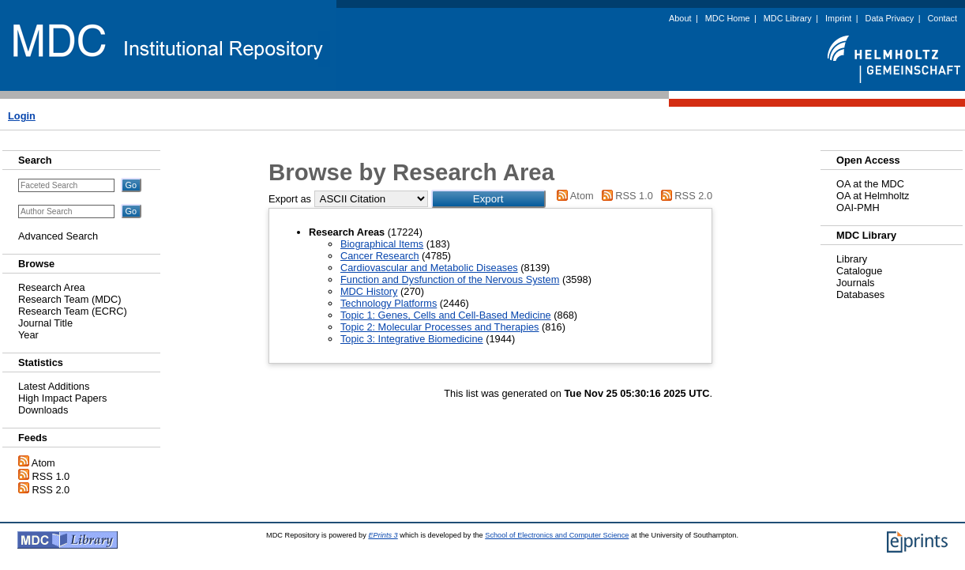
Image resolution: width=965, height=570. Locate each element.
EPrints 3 (382, 535)
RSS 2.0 (51, 490)
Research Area (51, 287)
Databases (860, 294)
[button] (488, 199)
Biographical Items (381, 244)
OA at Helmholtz (872, 196)
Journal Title (45, 323)
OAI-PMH (858, 207)
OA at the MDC (870, 184)
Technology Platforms (388, 303)
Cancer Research (379, 256)
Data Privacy (889, 18)
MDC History (369, 291)
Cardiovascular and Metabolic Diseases (429, 268)
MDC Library (788, 18)
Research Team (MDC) (70, 299)
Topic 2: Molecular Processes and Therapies (439, 327)
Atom (43, 463)
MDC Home (727, 18)
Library (851, 259)
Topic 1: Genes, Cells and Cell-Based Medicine (445, 315)
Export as (289, 199)
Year (28, 335)
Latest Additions (53, 386)
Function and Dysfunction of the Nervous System (449, 279)
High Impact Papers (62, 398)
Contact (942, 18)
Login (22, 116)
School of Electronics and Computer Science (557, 535)
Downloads (43, 410)
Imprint (838, 18)
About (680, 18)
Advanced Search (58, 236)
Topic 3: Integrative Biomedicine (411, 339)
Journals (855, 283)
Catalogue (859, 271)
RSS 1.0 (51, 476)
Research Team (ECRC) (72, 311)
